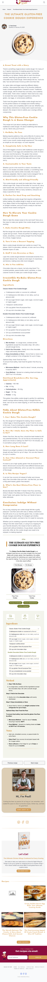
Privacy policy (39, 967)
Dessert (9, 9)
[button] (38, 628)
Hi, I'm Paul (21, 967)
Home (4, 9)
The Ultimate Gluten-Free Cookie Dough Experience (25, 9)
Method (25, 616)
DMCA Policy (30, 968)
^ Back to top (7, 967)
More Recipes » (23, 942)
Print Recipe (18, 565)
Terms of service (19, 968)
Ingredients (10, 616)
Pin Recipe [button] (28, 565)
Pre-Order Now (23, 871)
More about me (23, 809)
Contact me (30, 967)
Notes (38, 616)
